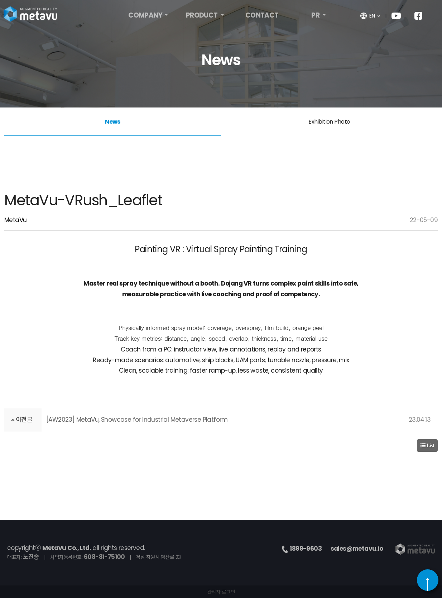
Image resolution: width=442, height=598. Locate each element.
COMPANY (145, 17)
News (112, 122)
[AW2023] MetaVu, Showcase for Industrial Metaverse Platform (137, 419)
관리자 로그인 (221, 591)
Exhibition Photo (329, 122)
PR (316, 17)
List (427, 445)
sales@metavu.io (357, 548)
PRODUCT (202, 17)
